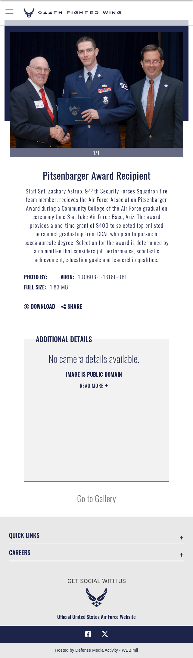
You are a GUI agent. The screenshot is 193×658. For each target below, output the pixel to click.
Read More (92, 385)
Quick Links (24, 535)
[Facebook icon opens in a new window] (88, 633)
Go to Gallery (96, 498)
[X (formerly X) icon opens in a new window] (104, 633)
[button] (10, 13)
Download (39, 306)
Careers (19, 552)
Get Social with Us (96, 581)
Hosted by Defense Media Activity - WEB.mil (96, 650)
